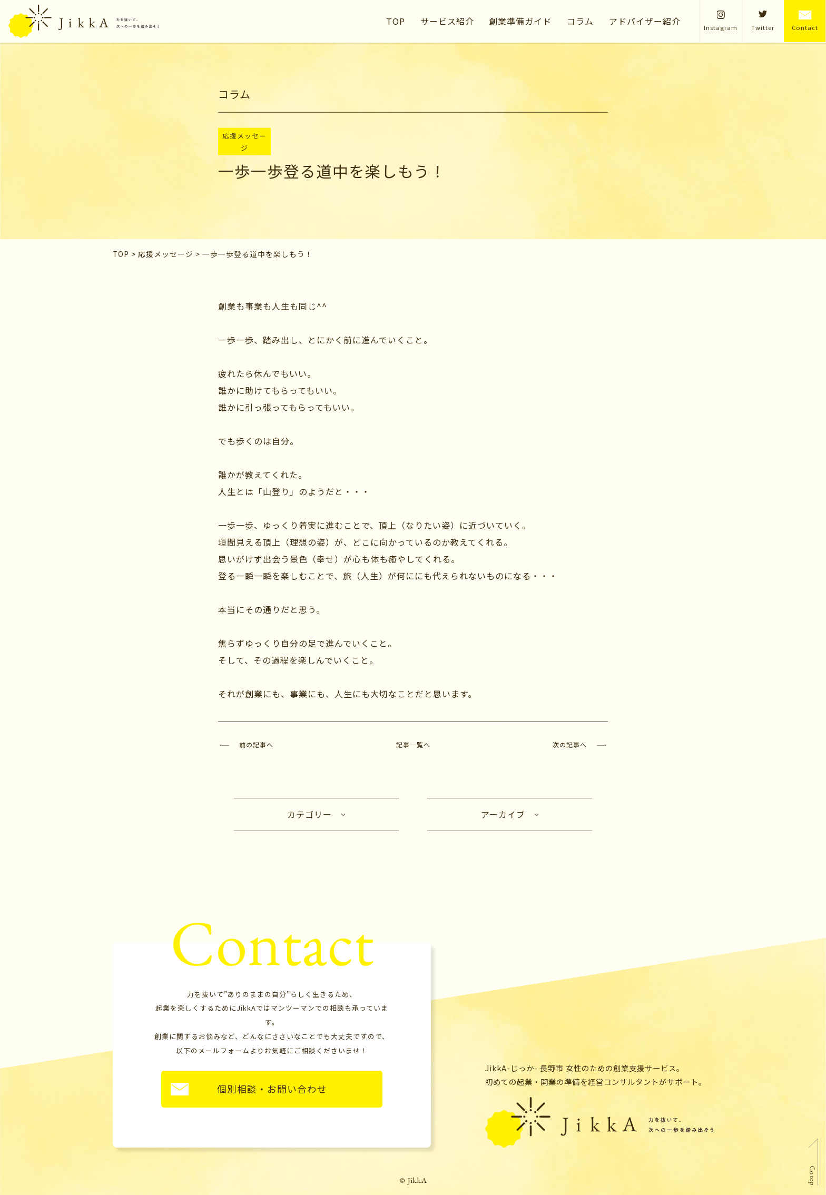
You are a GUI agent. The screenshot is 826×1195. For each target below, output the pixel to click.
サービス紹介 (447, 21)
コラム (580, 21)
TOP (395, 21)
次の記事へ (570, 744)
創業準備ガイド (520, 21)
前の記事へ (256, 744)
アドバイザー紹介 (645, 21)
